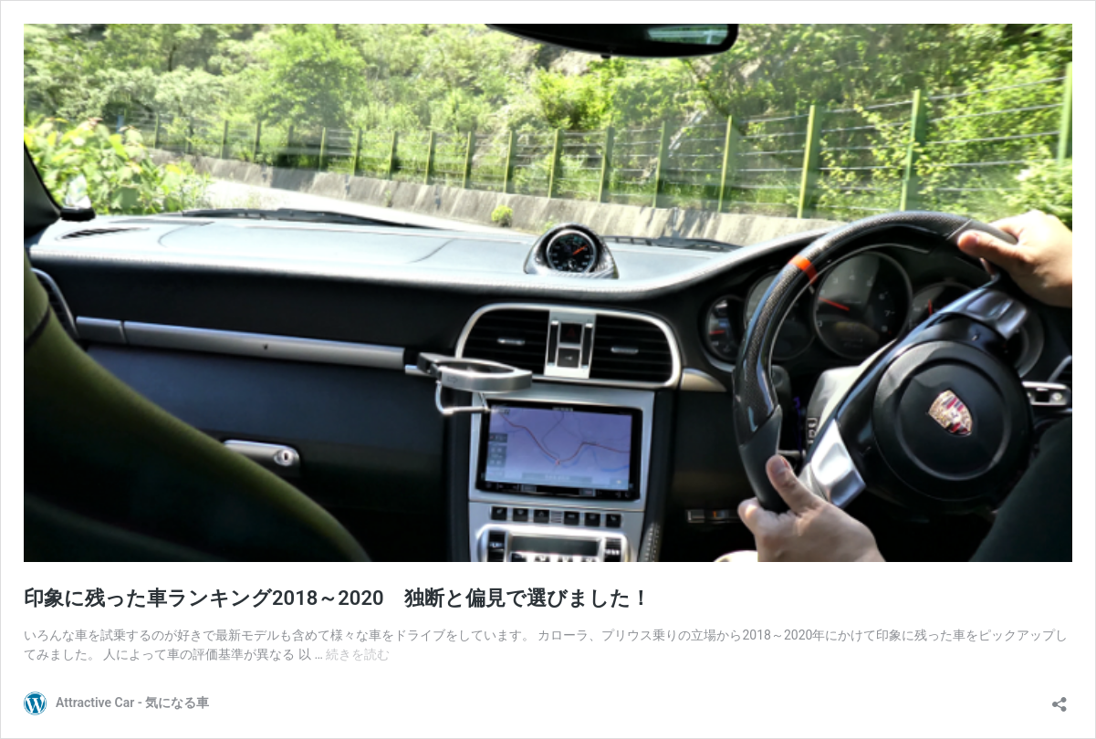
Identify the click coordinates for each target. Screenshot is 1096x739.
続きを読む (358, 654)
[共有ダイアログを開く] (1059, 698)
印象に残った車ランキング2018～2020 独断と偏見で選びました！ (337, 598)
